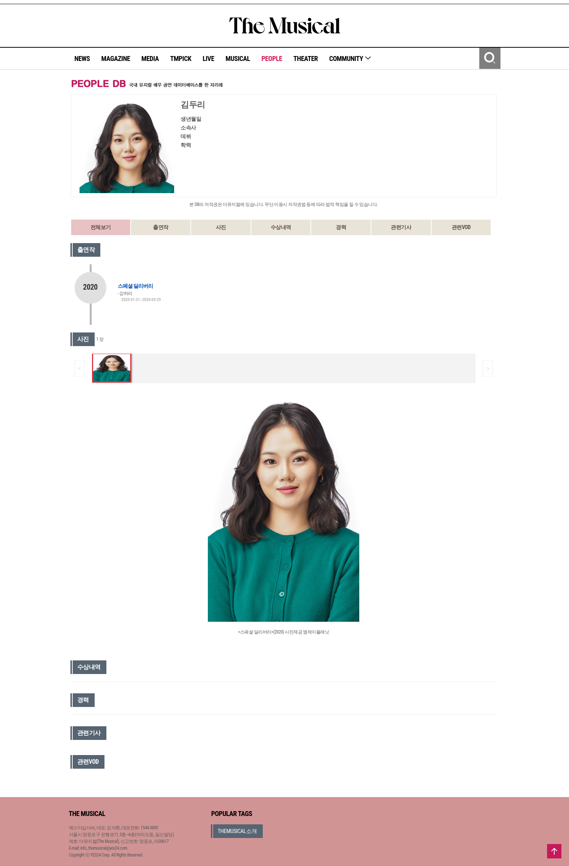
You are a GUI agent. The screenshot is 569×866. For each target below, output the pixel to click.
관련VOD (461, 227)
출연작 (160, 227)
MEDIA (150, 58)
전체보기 (100, 227)
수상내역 (281, 227)
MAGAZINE (115, 58)
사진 (221, 227)
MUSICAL (238, 58)
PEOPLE (271, 58)
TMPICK (180, 58)
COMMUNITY (350, 58)
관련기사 (401, 227)
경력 (341, 227)
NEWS (82, 58)
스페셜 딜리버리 (135, 286)
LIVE (208, 58)
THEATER (305, 58)
